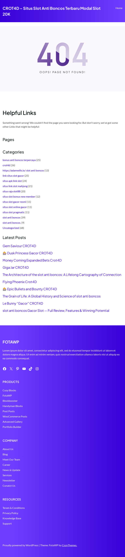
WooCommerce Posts (15, 416)
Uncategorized (11, 227)
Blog (5, 454)
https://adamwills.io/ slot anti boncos (23, 170)
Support (7, 523)
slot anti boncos (11, 217)
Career (6, 464)
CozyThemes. (69, 545)
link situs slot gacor (13, 175)
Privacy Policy (10, 513)
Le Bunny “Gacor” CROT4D (23, 303)
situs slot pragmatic (13, 212)
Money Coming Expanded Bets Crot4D (32, 260)
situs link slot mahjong (15, 186)
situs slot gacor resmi (14, 201)
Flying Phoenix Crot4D (20, 281)
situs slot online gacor (15, 206)
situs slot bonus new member (19, 196)
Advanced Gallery (12, 421)
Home (119, 7)
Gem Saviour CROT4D (19, 245)
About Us (8, 449)
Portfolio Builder (12, 426)
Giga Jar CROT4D (16, 267)
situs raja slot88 (11, 191)
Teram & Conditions (14, 507)
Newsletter (9, 480)
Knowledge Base (12, 518)
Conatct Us (9, 485)
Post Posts (9, 411)
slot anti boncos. (12, 222)
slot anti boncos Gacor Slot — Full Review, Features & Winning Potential (56, 310)
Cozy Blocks (9, 390)
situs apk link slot (12, 180)
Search (120, 17)
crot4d (6, 165)
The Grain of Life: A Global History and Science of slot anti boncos (52, 296)
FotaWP (7, 395)
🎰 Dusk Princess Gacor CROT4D (28, 253)
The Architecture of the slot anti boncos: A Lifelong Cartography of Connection (62, 274)
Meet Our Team (11, 459)
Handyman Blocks (13, 405)
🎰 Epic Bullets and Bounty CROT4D (30, 289)
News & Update (11, 469)
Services (7, 475)
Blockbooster (10, 400)
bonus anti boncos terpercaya (19, 159)
